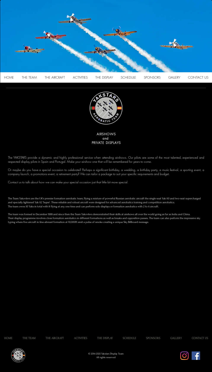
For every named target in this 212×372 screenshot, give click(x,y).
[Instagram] (184, 355)
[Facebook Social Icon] (196, 355)
